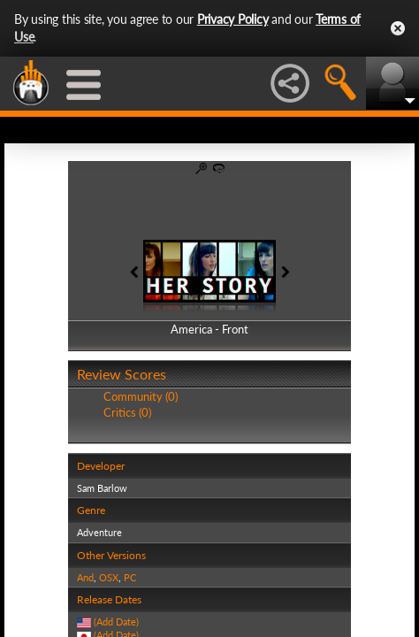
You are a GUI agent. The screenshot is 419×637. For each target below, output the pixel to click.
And (85, 577)
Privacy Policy (233, 19)
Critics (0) (127, 412)
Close (398, 28)
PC (130, 577)
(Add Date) (116, 621)
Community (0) (140, 396)
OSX (108, 577)
